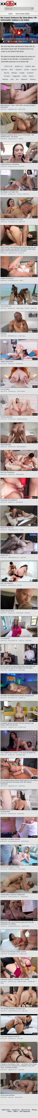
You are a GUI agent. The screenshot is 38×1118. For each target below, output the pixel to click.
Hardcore (19, 69)
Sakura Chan (21, 109)
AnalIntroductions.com (14, 1011)
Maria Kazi (26, 194)
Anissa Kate (20, 813)
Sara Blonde (19, 502)
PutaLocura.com (12, 166)
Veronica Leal (22, 727)
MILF (11, 69)
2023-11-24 (4, 109)
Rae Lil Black (18, 1097)
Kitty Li (21, 280)
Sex (17, 79)
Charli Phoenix (25, 926)
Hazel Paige (21, 336)
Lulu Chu (19, 194)
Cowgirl (21, 73)
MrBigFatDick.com (13, 530)
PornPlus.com (12, 391)
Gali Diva (4, 69)
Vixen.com (11, 1097)
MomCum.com (12, 813)
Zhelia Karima (25, 841)
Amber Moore (19, 613)
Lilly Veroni (21, 1069)
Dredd (2, 983)
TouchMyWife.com (13, 954)
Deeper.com (11, 613)
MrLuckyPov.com (12, 697)
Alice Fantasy (22, 869)
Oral (12, 79)
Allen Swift (28, 640)
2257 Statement (25, 1111)
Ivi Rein (21, 530)
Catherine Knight (21, 981)
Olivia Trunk (22, 222)
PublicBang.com (12, 869)
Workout (33, 79)
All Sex (26, 69)
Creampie (30, 73)
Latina (24, 76)
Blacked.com (11, 308)
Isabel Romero (20, 474)
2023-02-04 (4, 253)
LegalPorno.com (12, 109)
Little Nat (20, 138)
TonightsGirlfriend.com (14, 926)
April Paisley (21, 670)
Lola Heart (23, 557)
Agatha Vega (19, 308)
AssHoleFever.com (13, 280)
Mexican (5, 79)
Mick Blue (27, 613)
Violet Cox (21, 640)
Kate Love (21, 253)
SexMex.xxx (19, 66)
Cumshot (7, 76)
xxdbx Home (6, 1110)
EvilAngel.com (12, 1038)
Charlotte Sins (31, 981)
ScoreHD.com (12, 585)
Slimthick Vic (22, 697)
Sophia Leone (23, 954)
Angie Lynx (24, 1011)
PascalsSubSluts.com (14, 841)
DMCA (15, 1111)
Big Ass (33, 69)
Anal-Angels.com (12, 222)
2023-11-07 (4, 754)
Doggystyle (16, 76)
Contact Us (15, 1110)
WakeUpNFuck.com (13, 557)
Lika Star (27, 308)
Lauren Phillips (21, 391)
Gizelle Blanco (24, 896)
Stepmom (24, 79)
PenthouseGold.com (13, 896)
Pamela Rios (19, 363)
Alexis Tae (20, 1038)
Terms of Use (25, 1110)
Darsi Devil (21, 166)
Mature (31, 76)
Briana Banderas (21, 446)
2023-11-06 (8, 66)
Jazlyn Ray (34, 308)
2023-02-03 (4, 138)
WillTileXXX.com (12, 336)
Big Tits (6, 73)
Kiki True (19, 585)
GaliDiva (28, 66)
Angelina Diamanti (22, 419)
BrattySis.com (12, 194)
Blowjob (14, 73)
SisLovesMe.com (12, 640)
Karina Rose (21, 786)
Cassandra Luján (20, 754)
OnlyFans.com (12, 981)
